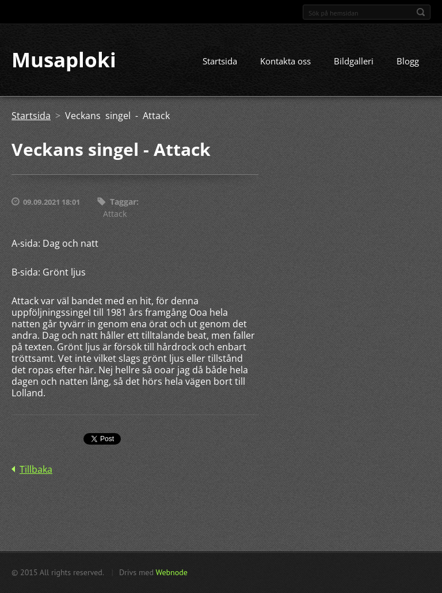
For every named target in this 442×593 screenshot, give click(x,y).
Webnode (171, 572)
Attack (115, 213)
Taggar (123, 202)
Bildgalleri (354, 61)
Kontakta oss (285, 61)
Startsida (220, 61)
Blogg (408, 61)
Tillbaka (36, 469)
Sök (420, 12)
